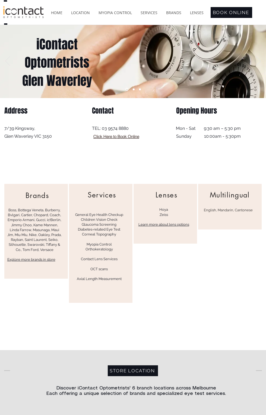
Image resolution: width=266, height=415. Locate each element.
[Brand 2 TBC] (140, 89)
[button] (80, 13)
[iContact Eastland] (126, 89)
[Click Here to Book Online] (116, 136)
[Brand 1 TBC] (134, 89)
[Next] (258, 61)
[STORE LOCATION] (133, 370)
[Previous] (7, 61)
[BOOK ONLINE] (231, 12)
